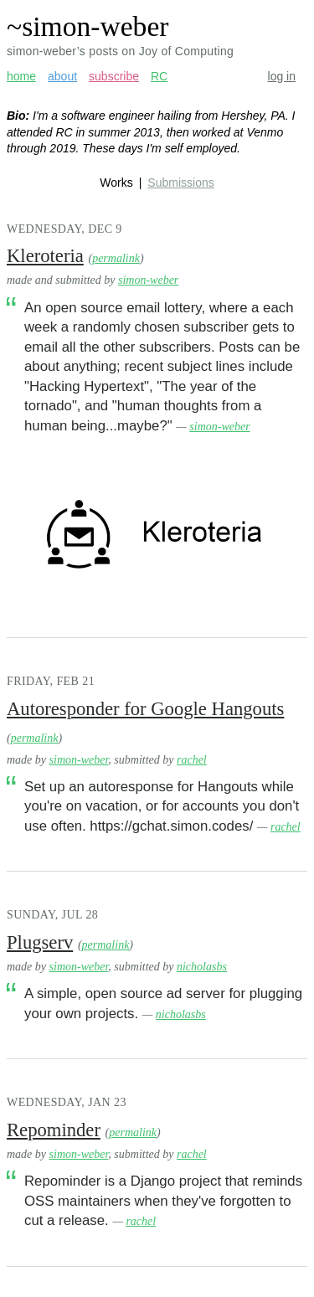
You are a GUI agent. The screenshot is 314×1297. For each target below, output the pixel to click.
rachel (192, 760)
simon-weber (148, 280)
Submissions (180, 182)
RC (159, 76)
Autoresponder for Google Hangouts (145, 708)
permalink (116, 258)
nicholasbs (202, 966)
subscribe (114, 76)
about (62, 76)
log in (282, 76)
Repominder (53, 1129)
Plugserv (40, 942)
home (21, 76)
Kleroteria (45, 255)
